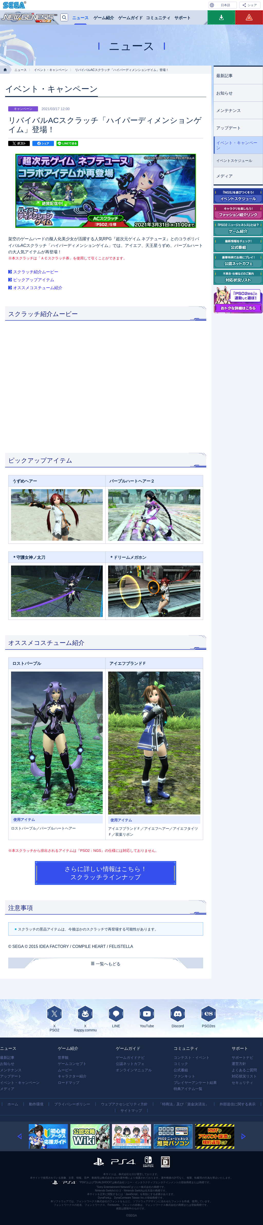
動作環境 (36, 1104)
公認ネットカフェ (130, 1064)
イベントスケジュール (234, 161)
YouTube (147, 1016)
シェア (252, 5)
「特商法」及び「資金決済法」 (183, 1104)
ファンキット (184, 1076)
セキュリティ (242, 1083)
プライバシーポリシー (72, 1104)
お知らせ (224, 93)
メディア (224, 176)
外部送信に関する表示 (238, 1104)
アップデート (228, 128)
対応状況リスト (244, 1076)
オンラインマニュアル (134, 1070)
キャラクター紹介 (72, 1076)
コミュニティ (158, 18)
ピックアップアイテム (33, 280)
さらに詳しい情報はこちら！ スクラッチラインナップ (105, 872)
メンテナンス (228, 110)
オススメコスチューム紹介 (37, 288)
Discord (177, 1016)
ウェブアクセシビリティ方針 (124, 1104)
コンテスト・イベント (192, 1057)
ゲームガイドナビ (130, 1057)
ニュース (80, 18)
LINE (116, 1016)
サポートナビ (242, 1057)
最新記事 (224, 76)
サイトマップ (131, 1110)
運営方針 (239, 1064)
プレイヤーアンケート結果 (195, 1083)
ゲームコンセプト (72, 1064)
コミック (181, 1064)
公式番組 (181, 1070)
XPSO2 (54, 1018)
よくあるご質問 (244, 1070)
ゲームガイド (130, 18)
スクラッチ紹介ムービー (35, 272)
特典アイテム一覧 (188, 1089)
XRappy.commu (85, 1018)
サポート (182, 18)
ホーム (12, 1104)
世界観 (63, 1057)
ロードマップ (68, 1083)
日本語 (225, 5)
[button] (23, 1136)
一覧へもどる (108, 964)
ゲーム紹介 (103, 18)
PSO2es (208, 1016)
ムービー (65, 1070)
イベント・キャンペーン (51, 70)
